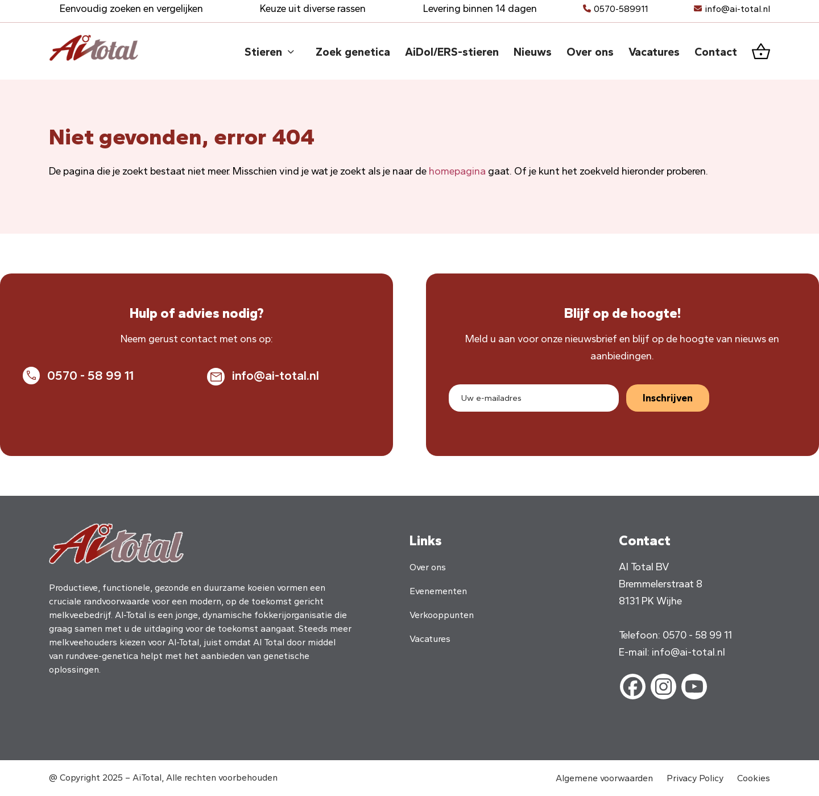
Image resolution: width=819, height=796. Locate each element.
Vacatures (430, 638)
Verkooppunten (442, 615)
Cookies (753, 778)
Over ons (428, 567)
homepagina (457, 171)
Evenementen (438, 591)
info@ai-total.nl (737, 8)
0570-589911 (621, 8)
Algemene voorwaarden (604, 778)
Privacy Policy (695, 778)
